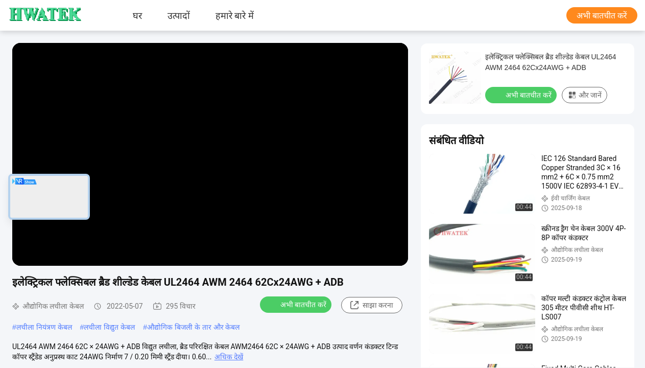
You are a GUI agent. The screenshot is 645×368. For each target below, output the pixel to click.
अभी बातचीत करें (602, 15)
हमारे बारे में (235, 15)
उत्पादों (179, 15)
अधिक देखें (228, 357)
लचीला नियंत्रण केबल (44, 327)
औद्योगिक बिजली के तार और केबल (193, 327)
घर (137, 15)
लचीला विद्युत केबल (109, 327)
